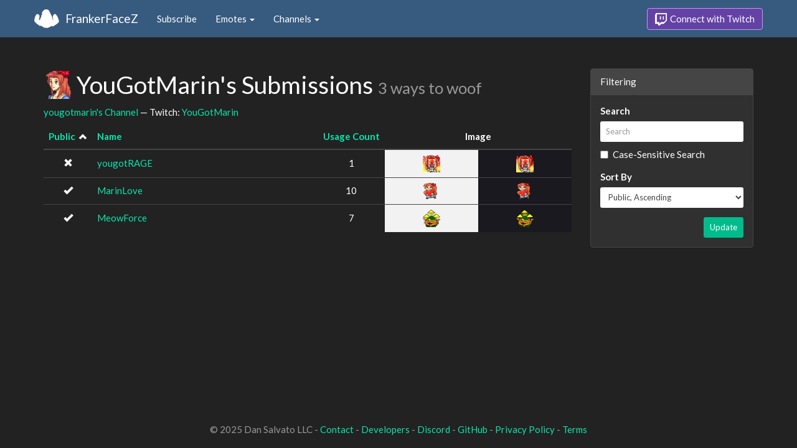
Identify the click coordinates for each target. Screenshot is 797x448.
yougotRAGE (125, 163)
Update (723, 227)
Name (109, 136)
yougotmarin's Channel (91, 112)
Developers (385, 429)
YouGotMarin (210, 112)
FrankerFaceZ (101, 18)
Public (62, 136)
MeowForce (122, 217)
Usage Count (351, 136)
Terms (574, 429)
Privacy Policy (525, 429)
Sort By (616, 176)
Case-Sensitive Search (652, 154)
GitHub (473, 429)
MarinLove (120, 190)
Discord (433, 429)
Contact (337, 429)
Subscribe (177, 18)
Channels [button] (296, 18)
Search (615, 110)
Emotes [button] (235, 18)
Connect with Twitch (705, 19)
